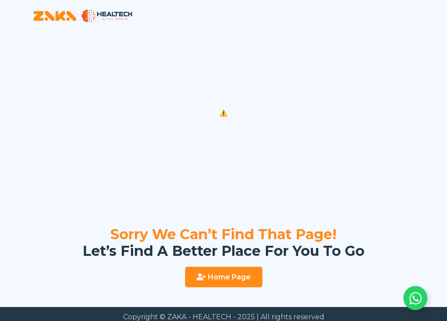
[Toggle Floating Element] (415, 298)
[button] (223, 277)
